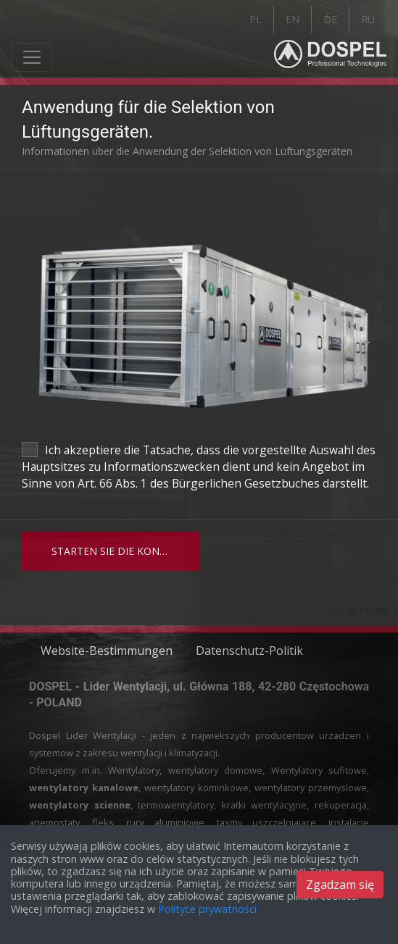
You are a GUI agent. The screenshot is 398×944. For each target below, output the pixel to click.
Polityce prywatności (207, 909)
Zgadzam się (340, 885)
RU (368, 19)
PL (255, 19)
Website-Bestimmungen (107, 651)
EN (292, 19)
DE (330, 19)
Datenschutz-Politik (249, 651)
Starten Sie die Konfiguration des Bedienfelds (125, 551)
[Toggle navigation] (32, 57)
